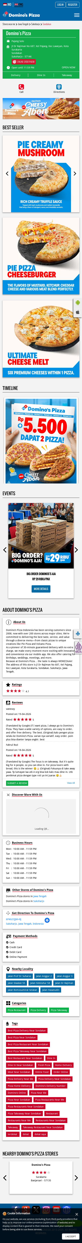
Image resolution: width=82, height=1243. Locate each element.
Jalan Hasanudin (50, 990)
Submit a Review (17, 783)
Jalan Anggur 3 (65, 976)
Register (72, 4)
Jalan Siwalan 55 (16, 983)
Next (74, 173)
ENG (18, 4)
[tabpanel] (41, 108)
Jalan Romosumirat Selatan (22, 990)
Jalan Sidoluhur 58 (40, 983)
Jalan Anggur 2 (44, 976)
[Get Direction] (47, 922)
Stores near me (9, 24)
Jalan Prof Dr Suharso (19, 976)
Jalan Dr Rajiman (64, 983)
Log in (60, 4)
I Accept (70, 1236)
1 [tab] (39, 115)
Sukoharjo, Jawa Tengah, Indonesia (25, 923)
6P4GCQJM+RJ (13, 919)
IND (7, 4)
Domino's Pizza (41, 1164)
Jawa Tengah (23, 24)
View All (71, 783)
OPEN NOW (68, 67)
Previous (7, 173)
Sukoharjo (35, 24)
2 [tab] (43, 115)
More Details (41, 589)
